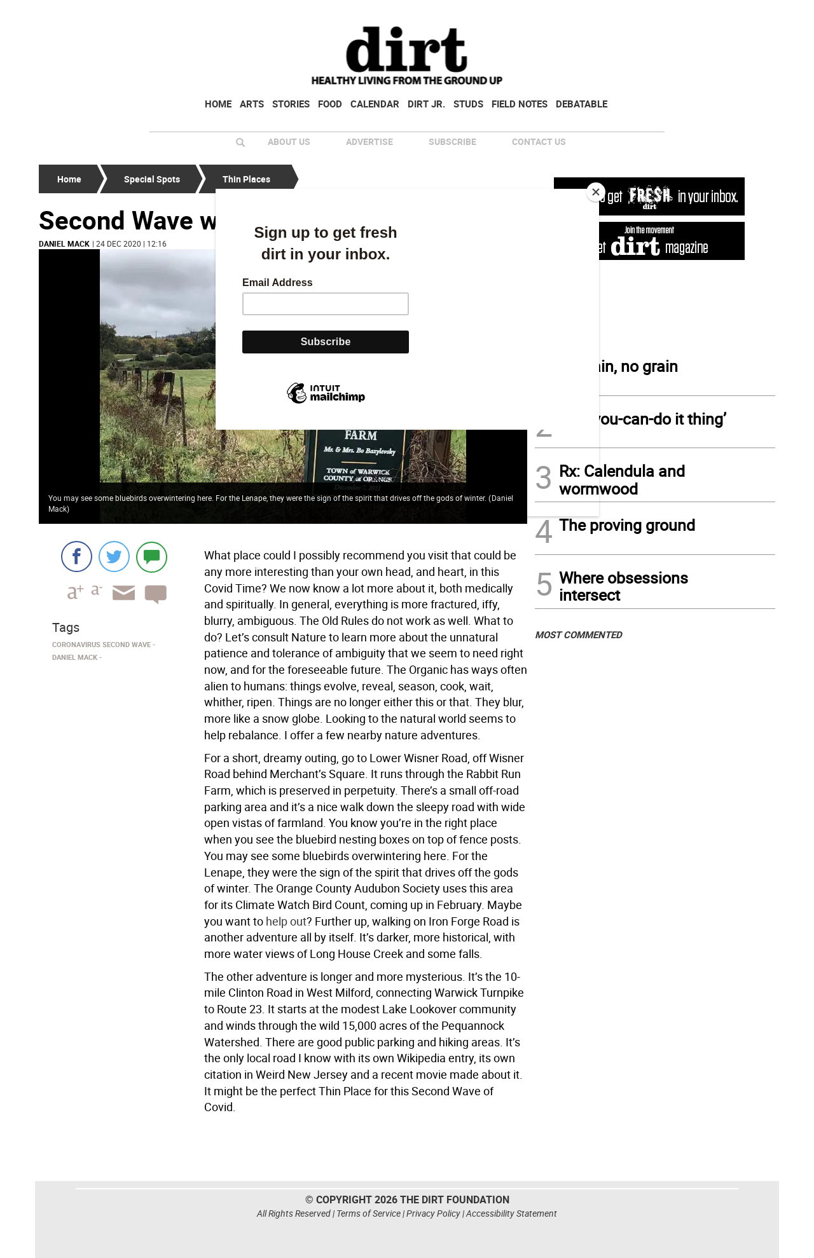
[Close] (595, 192)
